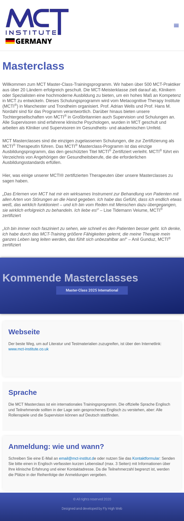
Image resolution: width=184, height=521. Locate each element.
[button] (176, 25)
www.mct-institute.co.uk (28, 349)
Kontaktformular (145, 458)
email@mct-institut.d (76, 458)
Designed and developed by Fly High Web (92, 508)
